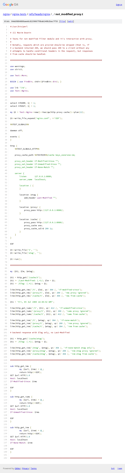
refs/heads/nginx (39, 14)
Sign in (119, 4)
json (119, 468)
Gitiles (17, 468)
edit (70, 21)
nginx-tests (19, 14)
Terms (34, 468)
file (62, 21)
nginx (6, 14)
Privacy (25, 468)
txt (113, 468)
